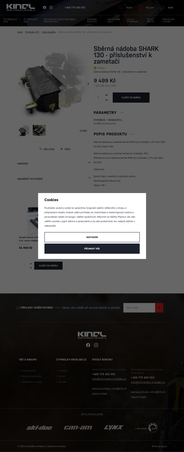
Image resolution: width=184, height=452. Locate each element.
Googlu (71, 217)
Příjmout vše (92, 248)
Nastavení (92, 237)
